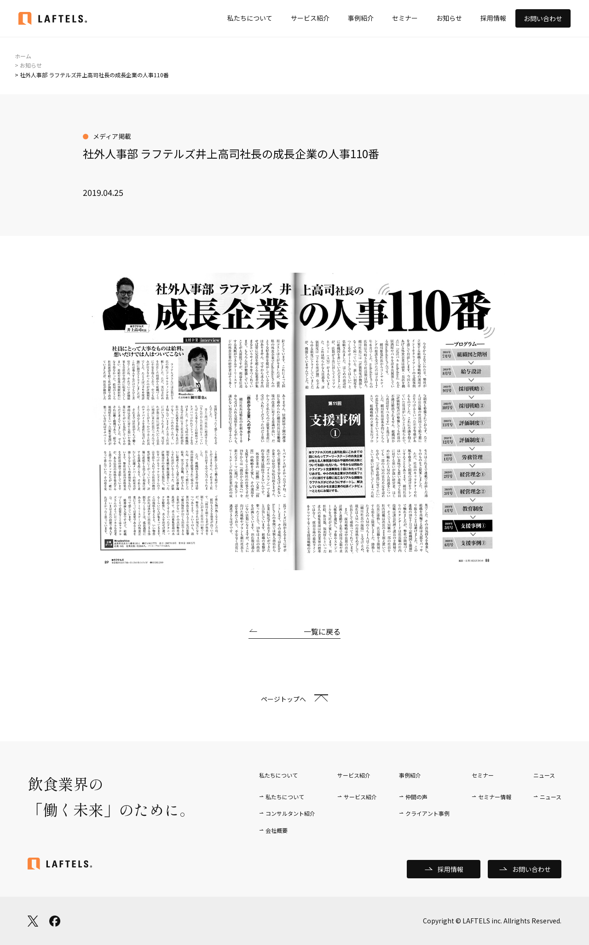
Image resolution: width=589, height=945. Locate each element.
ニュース (550, 797)
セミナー (405, 18)
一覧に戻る (322, 631)
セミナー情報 (494, 797)
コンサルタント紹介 (290, 813)
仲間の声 (416, 797)
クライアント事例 (427, 813)
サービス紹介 (310, 18)
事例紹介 (361, 18)
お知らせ (449, 18)
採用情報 (493, 18)
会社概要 (277, 830)
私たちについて (249, 18)
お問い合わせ (543, 18)
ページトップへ (283, 699)
